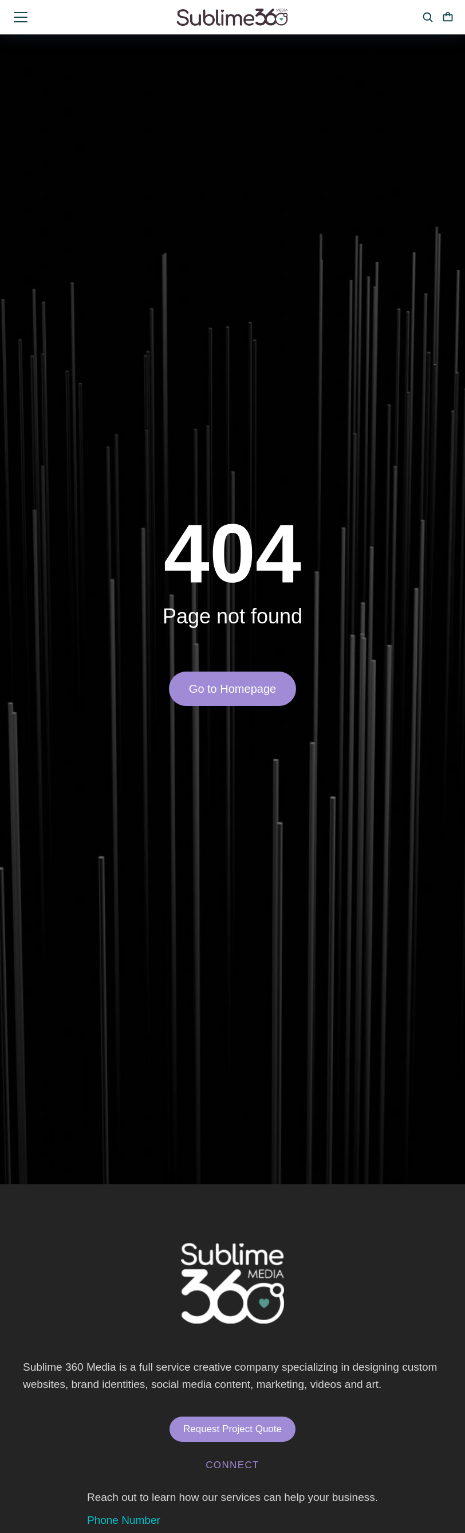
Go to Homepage (232, 688)
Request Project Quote (232, 1428)
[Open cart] (448, 17)
